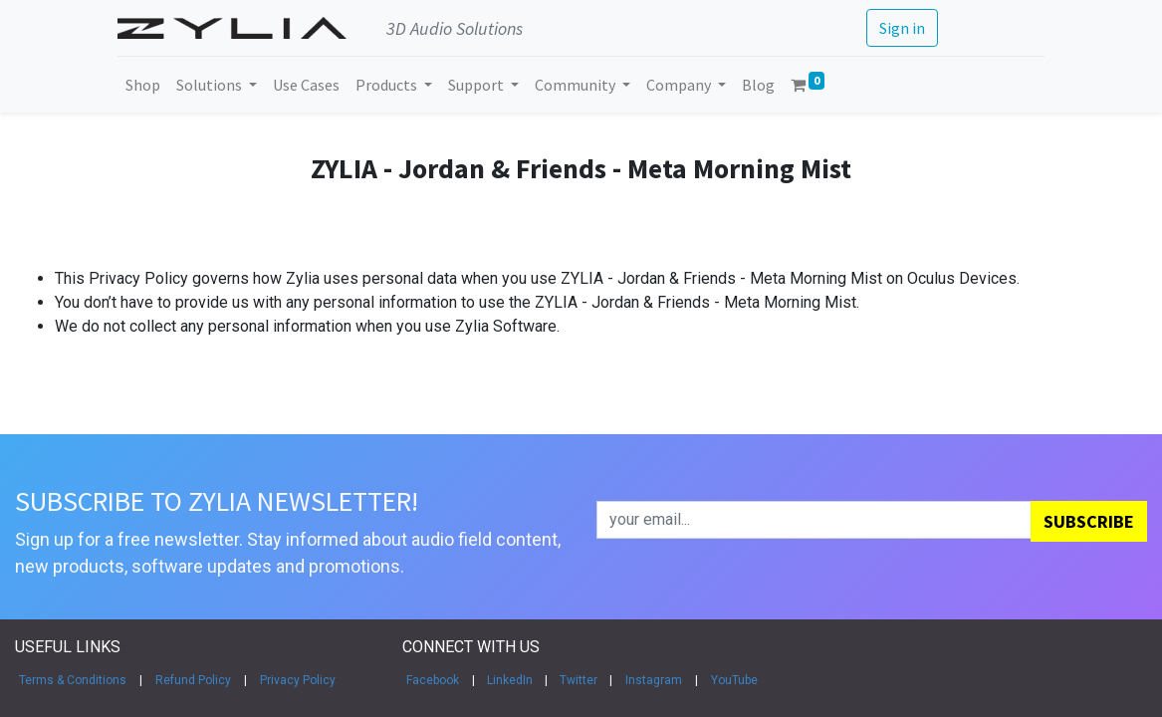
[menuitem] (143, 85)
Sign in (901, 28)
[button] (1089, 521)
